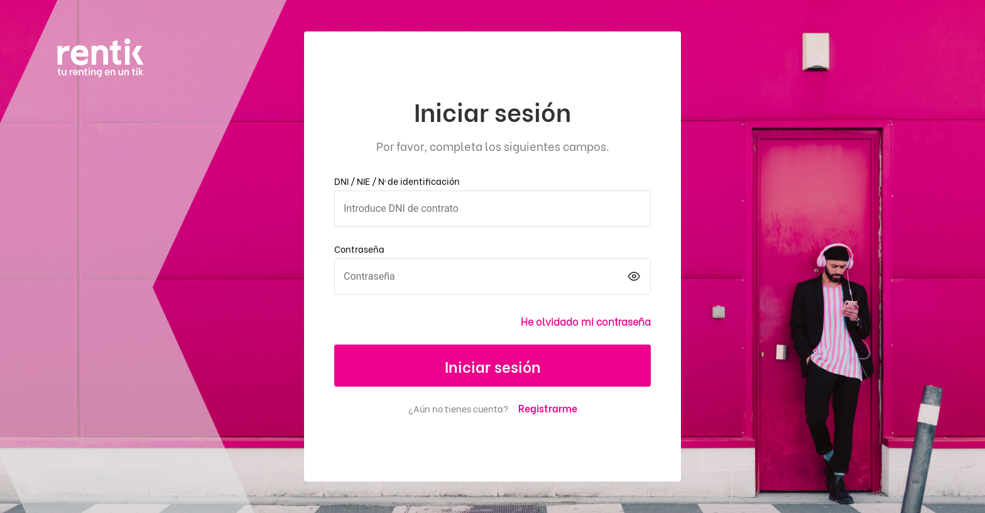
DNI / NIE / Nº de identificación (397, 180)
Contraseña (359, 248)
